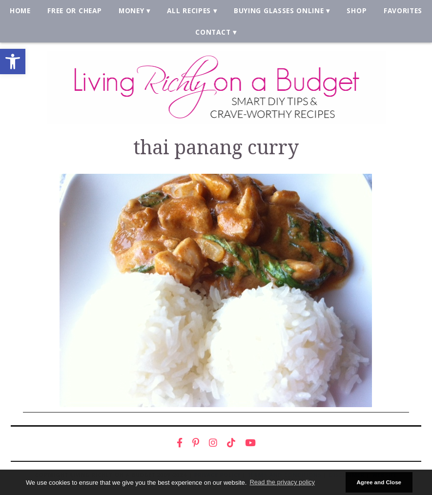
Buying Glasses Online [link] (279, 10)
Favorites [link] (403, 10)
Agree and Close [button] (378, 482)
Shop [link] (357, 10)
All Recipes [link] (189, 10)
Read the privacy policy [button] (282, 482)
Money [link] (131, 10)
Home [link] (20, 10)
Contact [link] (212, 32)
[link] (12, 61)
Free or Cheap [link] (74, 10)
